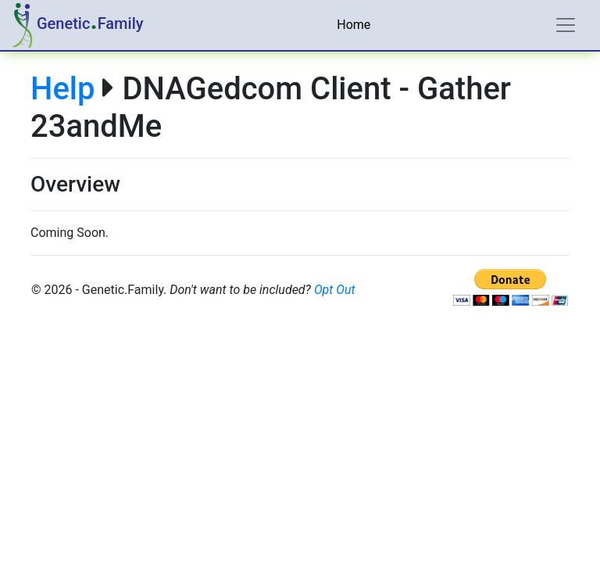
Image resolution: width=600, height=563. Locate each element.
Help (62, 88)
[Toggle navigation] (566, 25)
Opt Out (334, 289)
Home (353, 24)
